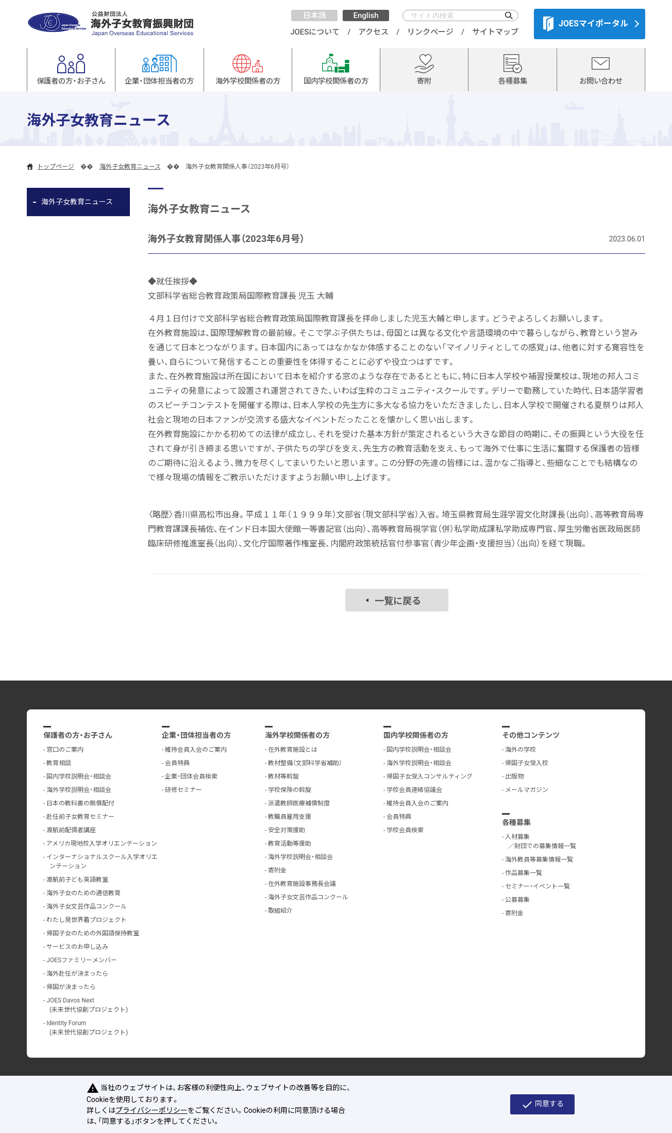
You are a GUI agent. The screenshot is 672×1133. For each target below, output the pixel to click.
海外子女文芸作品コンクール (86, 906)
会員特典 (177, 763)
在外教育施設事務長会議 (302, 883)
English (365, 15)
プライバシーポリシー (151, 1110)
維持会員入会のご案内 (196, 749)
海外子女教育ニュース (130, 166)
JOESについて (315, 32)
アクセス (373, 32)
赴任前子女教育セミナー (80, 816)
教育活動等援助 (289, 843)
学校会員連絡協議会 (414, 790)
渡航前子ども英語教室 (77, 879)
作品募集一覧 (523, 873)
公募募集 (517, 899)
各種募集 (516, 822)
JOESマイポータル (585, 24)
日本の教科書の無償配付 (80, 803)
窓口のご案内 (64, 749)
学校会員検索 (405, 830)
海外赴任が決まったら (77, 973)
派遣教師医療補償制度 (299, 803)
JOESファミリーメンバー (81, 960)
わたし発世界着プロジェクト (86, 920)
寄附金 (277, 870)
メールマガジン (526, 790)
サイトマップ (495, 32)
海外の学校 (520, 749)
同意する (542, 1104)
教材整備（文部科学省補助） (305, 763)
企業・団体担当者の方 (196, 735)
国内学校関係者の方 (415, 735)
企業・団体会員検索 (191, 776)
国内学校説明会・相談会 (78, 776)
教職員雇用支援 (289, 816)
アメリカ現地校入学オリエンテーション (101, 843)
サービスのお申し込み (77, 946)
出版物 (514, 776)
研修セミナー (183, 790)
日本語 (314, 15)
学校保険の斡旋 (289, 790)
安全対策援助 (286, 830)
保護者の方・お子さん (77, 735)
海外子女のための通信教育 (83, 893)
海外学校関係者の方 (297, 735)
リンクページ (430, 32)
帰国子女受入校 (526, 763)
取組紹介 (280, 910)
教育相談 (58, 763)
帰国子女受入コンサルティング (430, 776)
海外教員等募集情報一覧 (539, 859)
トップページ (55, 166)
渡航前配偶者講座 (71, 830)
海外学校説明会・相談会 (78, 790)
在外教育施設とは (292, 749)
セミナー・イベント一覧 (537, 886)
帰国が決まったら (71, 987)
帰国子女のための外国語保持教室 (92, 933)
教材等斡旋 (283, 776)
